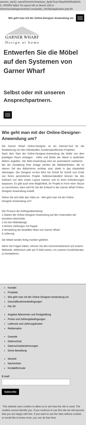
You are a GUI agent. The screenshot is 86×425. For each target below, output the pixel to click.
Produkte (13, 292)
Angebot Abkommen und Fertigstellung (29, 314)
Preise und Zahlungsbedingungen (26, 319)
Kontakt (12, 287)
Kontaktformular (16, 368)
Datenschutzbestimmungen (23, 345)
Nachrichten (14, 363)
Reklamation (15, 328)
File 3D (12, 306)
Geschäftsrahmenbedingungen (25, 301)
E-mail (5, 376)
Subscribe (10, 391)
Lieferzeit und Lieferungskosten (25, 323)
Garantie (12, 336)
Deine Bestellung (17, 350)
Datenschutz (15, 341)
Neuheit (12, 358)
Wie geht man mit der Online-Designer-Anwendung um (38, 297)
